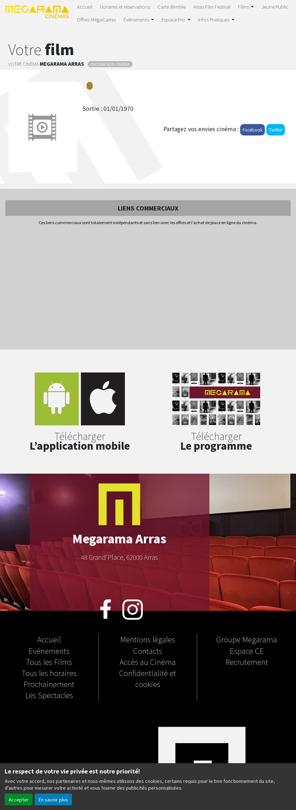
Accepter (19, 799)
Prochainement (49, 683)
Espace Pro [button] (173, 19)
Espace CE (247, 650)
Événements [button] (136, 19)
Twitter (275, 130)
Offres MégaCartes (96, 19)
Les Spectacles (49, 695)
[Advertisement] (148, 288)
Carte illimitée (171, 6)
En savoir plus (53, 799)
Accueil (84, 6)
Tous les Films (49, 661)
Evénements (49, 650)
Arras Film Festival (212, 6)
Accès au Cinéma (148, 661)
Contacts (147, 650)
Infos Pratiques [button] (214, 19)
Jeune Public (274, 6)
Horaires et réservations (125, 6)
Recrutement (246, 661)
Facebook (252, 130)
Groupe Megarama (246, 639)
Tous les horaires (49, 672)
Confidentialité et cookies (147, 678)
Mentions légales (147, 639)
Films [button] (244, 6)
